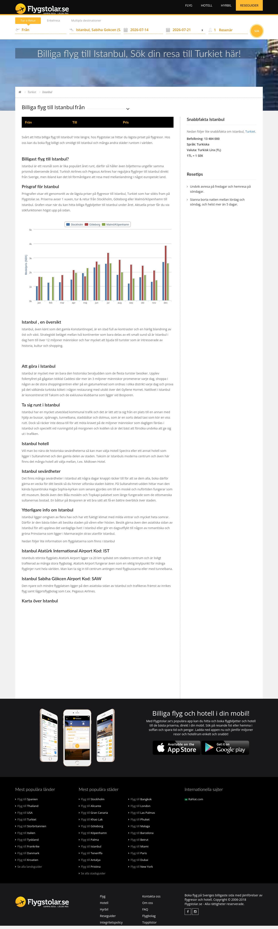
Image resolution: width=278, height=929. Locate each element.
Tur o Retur (29, 24)
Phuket (138, 823)
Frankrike (27, 850)
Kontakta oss (151, 899)
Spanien (26, 802)
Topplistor (149, 926)
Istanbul (90, 850)
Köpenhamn (93, 836)
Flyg (188, 8)
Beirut (138, 843)
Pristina (90, 870)
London (139, 809)
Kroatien (26, 863)
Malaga (139, 829)
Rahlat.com (194, 802)
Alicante (90, 809)
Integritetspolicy (111, 926)
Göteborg (91, 829)
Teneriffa (91, 856)
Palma (89, 843)
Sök (256, 34)
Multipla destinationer (91, 24)
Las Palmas (141, 816)
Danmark (27, 856)
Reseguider (249, 8)
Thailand (26, 809)
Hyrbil (226, 8)
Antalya (90, 863)
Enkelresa (56, 24)
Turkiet (32, 95)
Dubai (138, 863)
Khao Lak (91, 823)
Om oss (147, 906)
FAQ (145, 913)
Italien (25, 836)
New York (140, 870)
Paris (137, 856)
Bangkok (140, 802)
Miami (138, 850)
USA (24, 816)
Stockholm (92, 802)
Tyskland (27, 843)
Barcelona (141, 836)
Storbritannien (30, 829)
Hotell (206, 8)
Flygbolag (149, 919)
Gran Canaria (93, 816)
